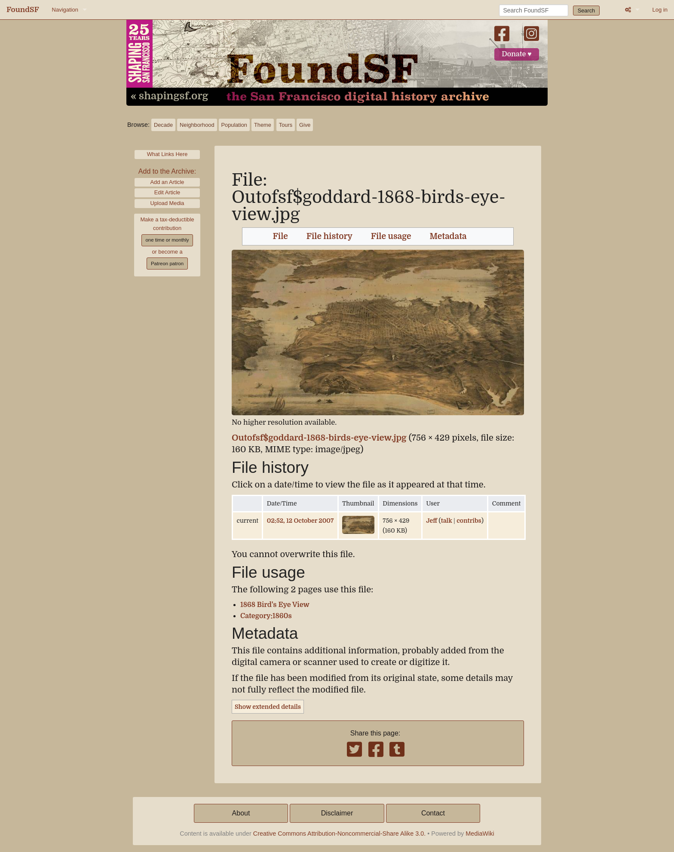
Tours (285, 125)
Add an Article (167, 182)
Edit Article (167, 192)
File (280, 236)
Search (586, 10)
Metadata (448, 236)
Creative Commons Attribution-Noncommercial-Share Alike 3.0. (339, 833)
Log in (660, 9)
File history (329, 236)
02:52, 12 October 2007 (300, 520)
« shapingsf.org (169, 96)
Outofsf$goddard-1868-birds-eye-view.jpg (319, 438)
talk (446, 520)
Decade (163, 125)
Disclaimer (337, 813)
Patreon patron (167, 263)
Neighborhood (197, 125)
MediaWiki (480, 833)
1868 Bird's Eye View (274, 605)
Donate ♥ (517, 54)
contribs (468, 520)
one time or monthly (167, 239)
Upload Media (167, 203)
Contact (433, 813)
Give (304, 125)
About (241, 813)
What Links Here (167, 154)
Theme (262, 125)
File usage (391, 236)
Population (234, 125)
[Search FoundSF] (533, 10)
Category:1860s (266, 616)
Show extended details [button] (268, 706)
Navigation (65, 9)
